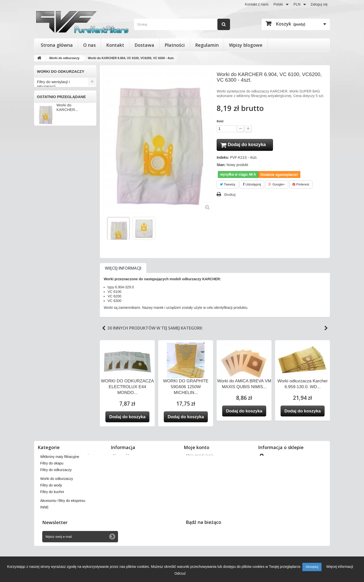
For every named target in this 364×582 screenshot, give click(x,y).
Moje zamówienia (200, 456)
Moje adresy (196, 475)
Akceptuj (312, 567)
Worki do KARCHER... (67, 311)
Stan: (221, 166)
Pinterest (300, 185)
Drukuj (229, 195)
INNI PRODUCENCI (54, 246)
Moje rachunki (197, 469)
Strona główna (57, 45)
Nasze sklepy (123, 456)
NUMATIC (46, 187)
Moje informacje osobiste (205, 482)
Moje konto (196, 447)
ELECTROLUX (50, 171)
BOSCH (44, 162)
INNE (41, 279)
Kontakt (115, 45)
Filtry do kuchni (49, 262)
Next (326, 328)
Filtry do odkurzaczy (54, 137)
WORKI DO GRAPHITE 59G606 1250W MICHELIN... (185, 387)
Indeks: (223, 158)
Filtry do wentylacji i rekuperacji (53, 84)
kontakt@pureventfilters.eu (300, 499)
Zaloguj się (319, 4)
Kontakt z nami (256, 4)
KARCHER (46, 179)
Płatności (175, 45)
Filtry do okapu (49, 129)
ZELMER (45, 237)
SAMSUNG (47, 212)
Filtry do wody (48, 254)
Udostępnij (252, 185)
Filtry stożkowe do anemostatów (52, 96)
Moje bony (194, 488)
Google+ (276, 185)
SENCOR (45, 221)
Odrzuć (180, 573)
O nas (89, 45)
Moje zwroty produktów (204, 462)
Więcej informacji (123, 268)
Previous (103, 328)
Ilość (220, 121)
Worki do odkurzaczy (54, 145)
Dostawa (144, 45)
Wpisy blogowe (245, 45)
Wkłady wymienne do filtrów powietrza (60, 109)
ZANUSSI (46, 229)
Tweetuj (227, 185)
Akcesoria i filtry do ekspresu (61, 270)
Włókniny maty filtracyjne (58, 120)
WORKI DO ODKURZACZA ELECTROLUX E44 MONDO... (127, 387)
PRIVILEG (46, 204)
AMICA (43, 154)
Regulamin (207, 45)
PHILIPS (45, 196)
